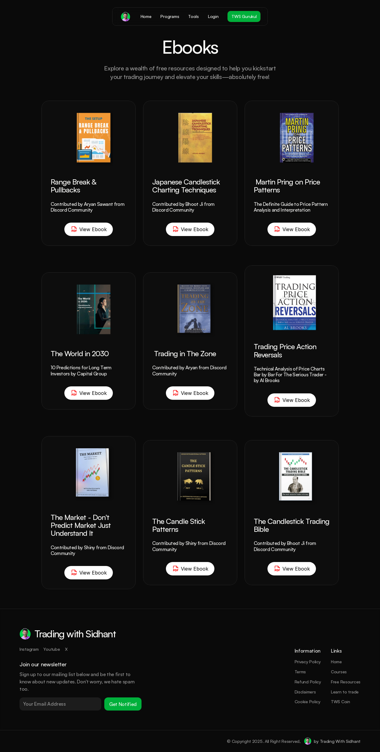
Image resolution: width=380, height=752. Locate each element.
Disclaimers (305, 691)
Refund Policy (308, 681)
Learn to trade (345, 691)
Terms (300, 671)
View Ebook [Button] (88, 229)
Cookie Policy (308, 701)
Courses (339, 671)
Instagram (29, 649)
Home (336, 661)
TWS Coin (340, 701)
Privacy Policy (308, 661)
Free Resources (345, 681)
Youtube (51, 649)
